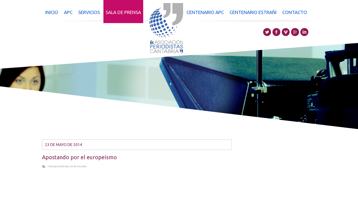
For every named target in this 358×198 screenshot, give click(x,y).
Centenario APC (205, 12)
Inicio (51, 12)
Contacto (294, 12)
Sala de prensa (123, 12)
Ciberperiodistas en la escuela (66, 166)
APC (68, 12)
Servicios (89, 12)
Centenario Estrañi (253, 12)
